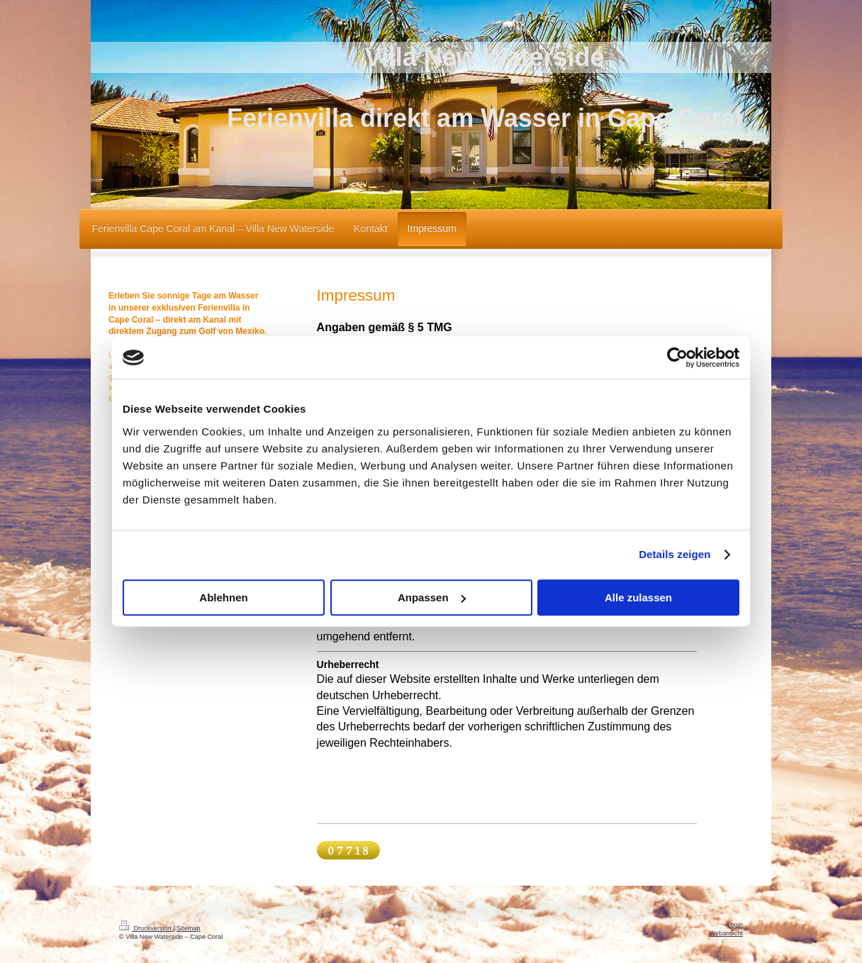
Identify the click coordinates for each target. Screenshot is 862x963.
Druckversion (146, 928)
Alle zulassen (638, 597)
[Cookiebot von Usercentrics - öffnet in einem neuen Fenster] (677, 357)
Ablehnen (223, 597)
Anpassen (432, 597)
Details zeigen (674, 554)
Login (735, 924)
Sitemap (188, 928)
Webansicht (726, 933)
